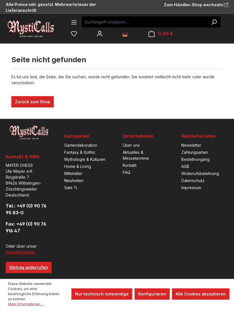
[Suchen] (213, 21)
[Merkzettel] (74, 33)
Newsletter (191, 145)
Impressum (191, 187)
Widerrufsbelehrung (200, 173)
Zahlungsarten (194, 152)
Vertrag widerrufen (28, 267)
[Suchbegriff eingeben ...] (145, 21)
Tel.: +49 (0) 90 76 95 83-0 (26, 209)
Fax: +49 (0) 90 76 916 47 (26, 227)
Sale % (71, 187)
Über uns (131, 145)
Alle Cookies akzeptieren (201, 293)
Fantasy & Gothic (79, 152)
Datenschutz (193, 180)
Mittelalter (73, 173)
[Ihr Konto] (100, 33)
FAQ (126, 172)
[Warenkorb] (161, 34)
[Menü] (74, 22)
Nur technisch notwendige (102, 293)
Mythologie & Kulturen (84, 159)
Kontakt (130, 165)
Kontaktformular (20, 252)
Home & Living (77, 166)
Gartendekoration (80, 145)
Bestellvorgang (195, 159)
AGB (185, 166)
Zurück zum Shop (32, 101)
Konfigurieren (152, 293)
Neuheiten (74, 180)
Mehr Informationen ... (26, 304)
